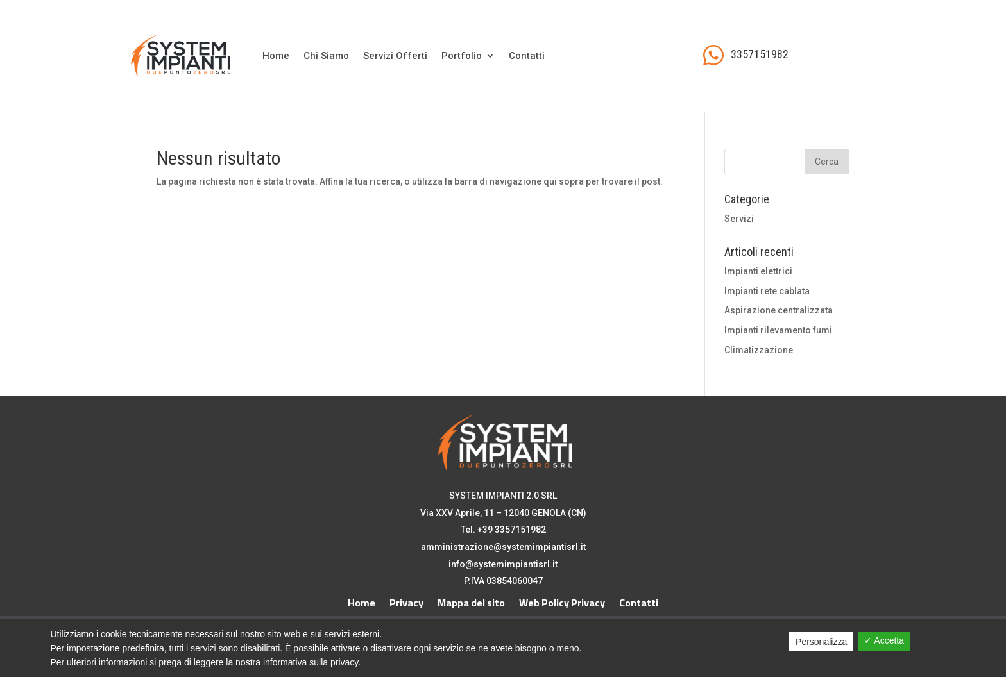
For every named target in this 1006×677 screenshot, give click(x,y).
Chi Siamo (326, 56)
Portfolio (461, 56)
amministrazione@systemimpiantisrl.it (503, 547)
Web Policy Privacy (562, 600)
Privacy (406, 600)
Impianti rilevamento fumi (778, 330)
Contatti (527, 56)
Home (275, 56)
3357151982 (760, 54)
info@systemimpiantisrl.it (503, 564)
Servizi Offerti (395, 56)
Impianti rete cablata (767, 291)
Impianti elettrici (758, 271)
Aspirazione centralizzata (778, 310)
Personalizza (821, 642)
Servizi (739, 218)
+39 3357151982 (511, 529)
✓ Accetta (884, 640)
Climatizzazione (758, 350)
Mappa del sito (471, 600)
